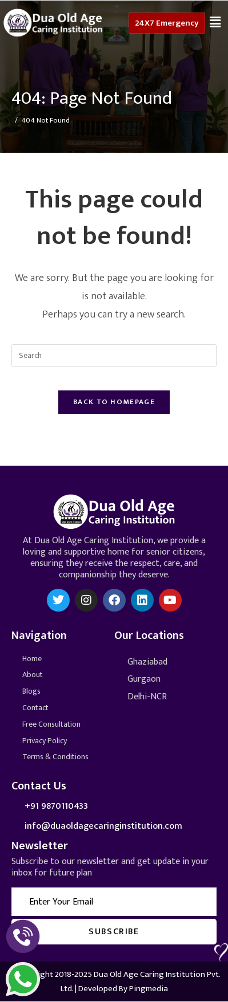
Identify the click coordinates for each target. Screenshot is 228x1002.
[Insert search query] (114, 355)
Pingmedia (148, 988)
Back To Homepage (114, 402)
